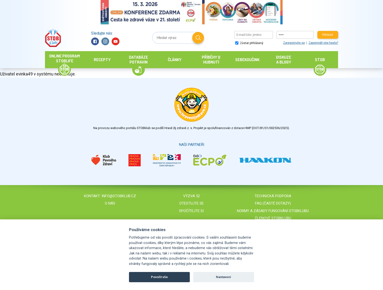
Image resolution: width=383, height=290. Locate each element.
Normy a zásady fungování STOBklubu (273, 211)
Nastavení (223, 277)
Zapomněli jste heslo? (323, 43)
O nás (110, 203)
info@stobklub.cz (119, 196)
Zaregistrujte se (294, 43)
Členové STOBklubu (273, 218)
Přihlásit (327, 35)
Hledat (198, 38)
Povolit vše (159, 277)
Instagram (105, 41)
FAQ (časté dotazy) (273, 203)
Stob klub (53, 38)
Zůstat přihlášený (249, 43)
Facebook (95, 41)
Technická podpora (273, 196)
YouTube (115, 41)
